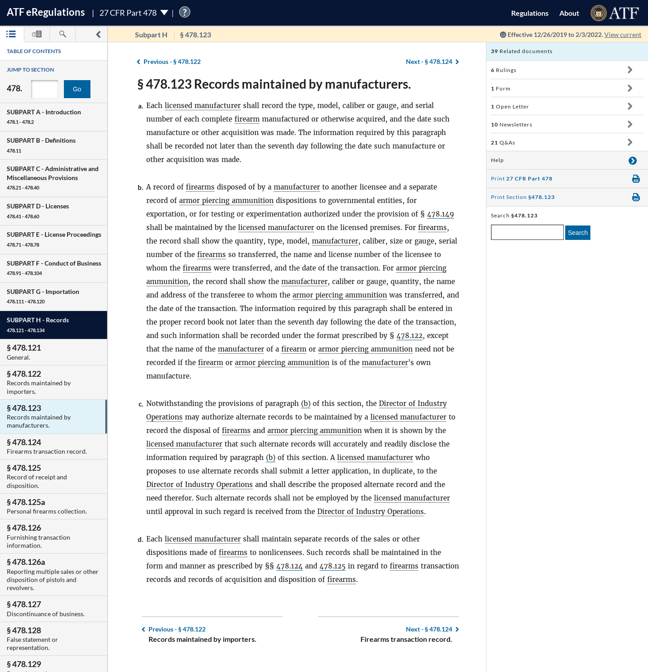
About (569, 13)
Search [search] (578, 232)
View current (622, 34)
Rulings (504, 70)
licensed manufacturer (203, 105)
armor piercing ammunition (226, 200)
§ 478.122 (172, 61)
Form (501, 88)
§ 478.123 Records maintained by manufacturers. (274, 83)
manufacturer (297, 187)
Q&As (503, 142)
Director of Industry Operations (199, 484)
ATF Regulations (46, 12)
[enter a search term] (527, 232)
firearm (247, 119)
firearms (200, 187)
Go (77, 89)
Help (497, 160)
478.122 (409, 335)
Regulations (530, 13)
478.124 (289, 566)
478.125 (333, 566)
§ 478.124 (429, 61)
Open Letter (510, 106)
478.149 (440, 214)
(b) (305, 403)
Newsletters (511, 124)
